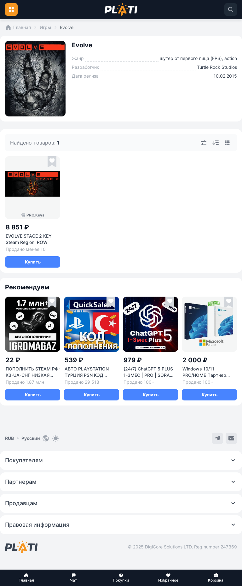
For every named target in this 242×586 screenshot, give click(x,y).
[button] (26, 578)
